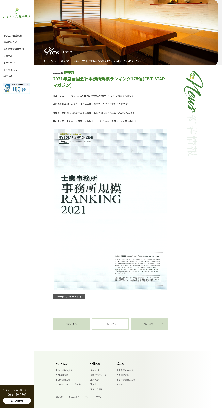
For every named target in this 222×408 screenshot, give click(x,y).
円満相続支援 (10, 42)
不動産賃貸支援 (63, 379)
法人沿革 (94, 384)
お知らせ (59, 396)
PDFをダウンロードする (69, 296)
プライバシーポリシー (94, 396)
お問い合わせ (17, 400)
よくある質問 (10, 69)
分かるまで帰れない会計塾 (68, 384)
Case (120, 363)
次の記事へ (149, 323)
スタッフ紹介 (96, 389)
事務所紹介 (9, 62)
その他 (119, 384)
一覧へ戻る (110, 323)
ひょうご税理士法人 (17, 16)
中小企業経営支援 (12, 35)
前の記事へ (71, 323)
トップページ (50, 60)
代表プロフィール (98, 375)
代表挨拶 (94, 370)
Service (62, 363)
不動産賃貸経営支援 (13, 49)
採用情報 (7, 76)
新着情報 (7, 56)
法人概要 (94, 379)
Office (95, 363)
